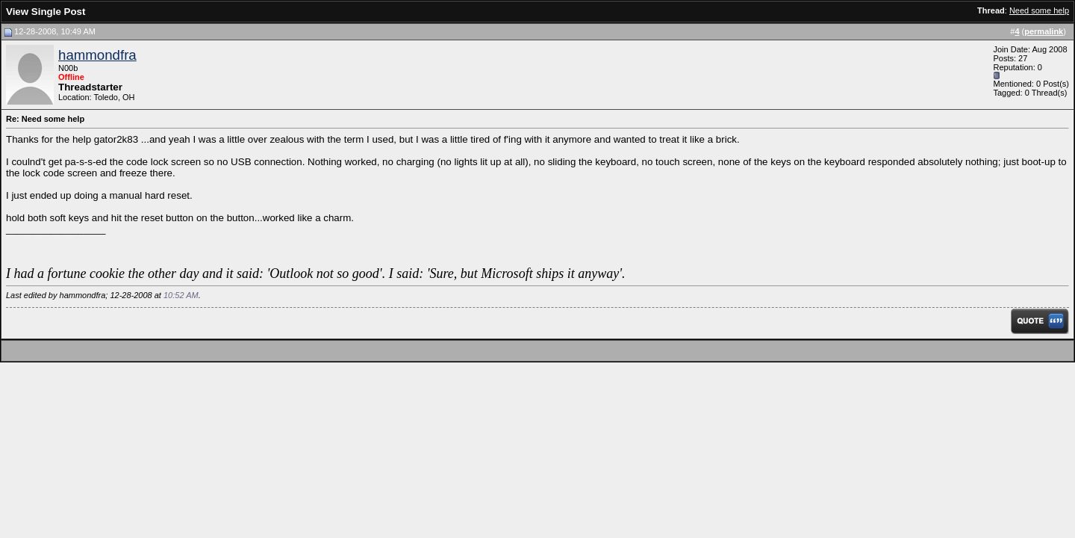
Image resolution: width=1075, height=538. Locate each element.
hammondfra (97, 55)
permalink (1043, 31)
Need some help (1039, 10)
